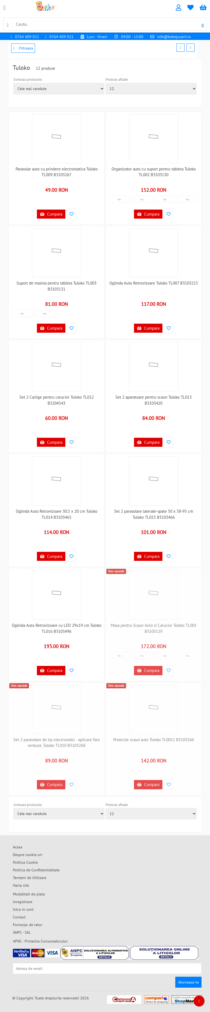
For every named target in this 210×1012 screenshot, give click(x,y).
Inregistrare (22, 901)
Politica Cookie (25, 862)
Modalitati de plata (29, 894)
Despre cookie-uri (27, 854)
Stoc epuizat (116, 571)
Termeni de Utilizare (29, 877)
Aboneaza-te (188, 982)
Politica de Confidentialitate (36, 870)
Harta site (21, 885)
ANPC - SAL (22, 932)
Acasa (17, 847)
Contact (19, 917)
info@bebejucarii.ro (174, 36)
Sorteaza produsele (27, 79)
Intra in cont (23, 909)
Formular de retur (27, 924)
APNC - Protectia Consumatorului (40, 941)
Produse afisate (117, 79)
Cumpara (51, 214)
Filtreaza (23, 48)
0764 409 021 (27, 36)
